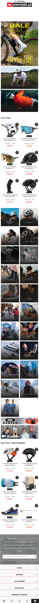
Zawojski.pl (19, 5)
